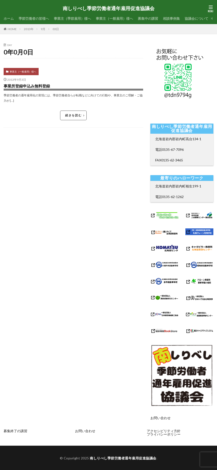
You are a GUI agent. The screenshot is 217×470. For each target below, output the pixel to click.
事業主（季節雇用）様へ (72, 18)
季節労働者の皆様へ (34, 18)
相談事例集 (171, 18)
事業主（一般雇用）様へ (114, 18)
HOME (12, 29)
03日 (56, 29)
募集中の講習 (148, 18)
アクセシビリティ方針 (164, 431)
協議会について (196, 18)
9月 (43, 29)
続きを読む (73, 115)
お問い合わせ (160, 420)
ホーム (9, 18)
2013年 (29, 29)
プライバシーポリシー (164, 434)
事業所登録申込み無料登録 (27, 86)
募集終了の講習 (15, 431)
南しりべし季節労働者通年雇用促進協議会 (108, 8)
